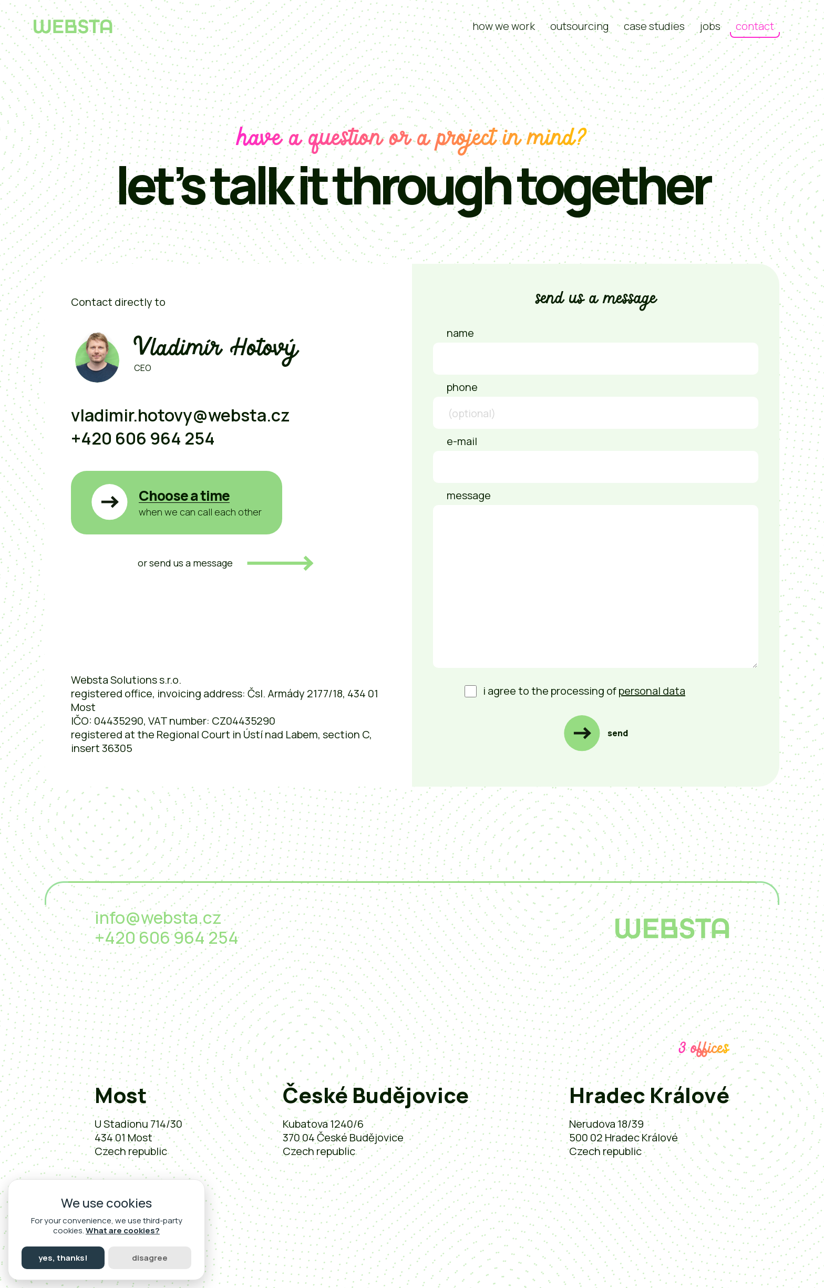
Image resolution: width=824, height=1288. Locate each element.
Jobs (710, 26)
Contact (755, 26)
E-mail (462, 441)
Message (469, 495)
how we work (503, 26)
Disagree (150, 1257)
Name (460, 333)
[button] (176, 502)
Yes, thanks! (63, 1257)
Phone (462, 387)
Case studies (654, 26)
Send (617, 733)
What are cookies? (123, 1230)
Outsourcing (579, 26)
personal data (652, 691)
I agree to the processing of (575, 691)
